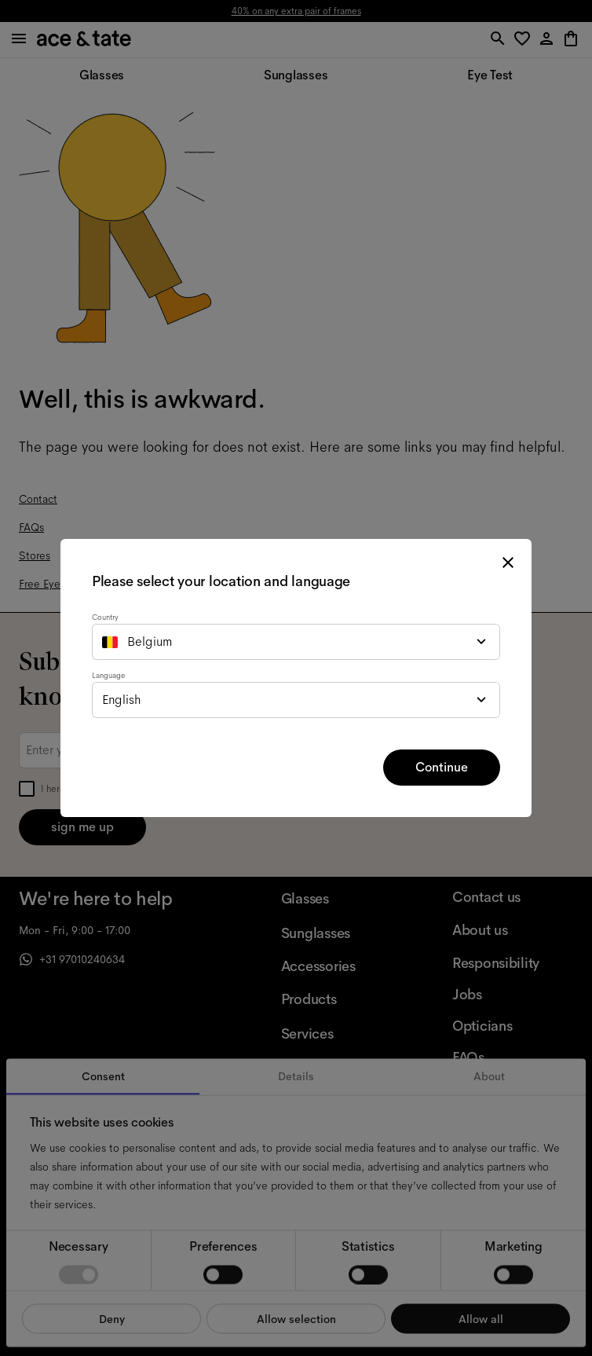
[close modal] (508, 562)
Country (105, 617)
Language (108, 675)
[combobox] (296, 642)
